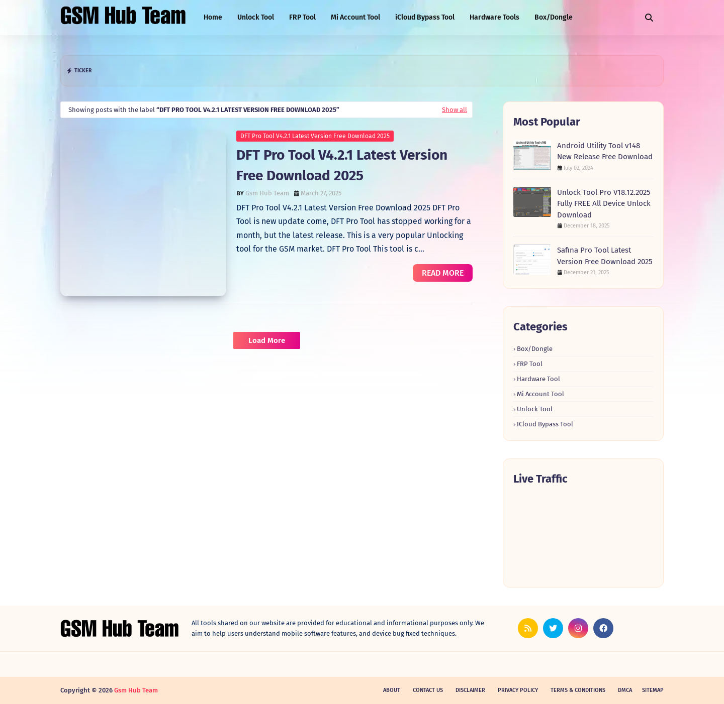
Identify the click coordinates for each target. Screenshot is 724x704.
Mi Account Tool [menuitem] (355, 17)
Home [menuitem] (213, 17)
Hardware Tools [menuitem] (494, 17)
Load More (266, 340)
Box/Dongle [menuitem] (553, 17)
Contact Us (428, 690)
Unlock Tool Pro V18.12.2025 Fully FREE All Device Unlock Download (604, 203)
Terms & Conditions (578, 690)
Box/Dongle (535, 349)
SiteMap (653, 690)
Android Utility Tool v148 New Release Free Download (605, 151)
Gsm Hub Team (267, 193)
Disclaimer (470, 690)
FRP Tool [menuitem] (302, 17)
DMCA (625, 690)
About (391, 690)
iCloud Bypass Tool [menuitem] (425, 17)
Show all (454, 109)
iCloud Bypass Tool (545, 424)
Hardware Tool (538, 379)
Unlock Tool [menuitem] (255, 17)
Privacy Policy (518, 690)
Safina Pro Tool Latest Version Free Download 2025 (605, 256)
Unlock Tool (535, 409)
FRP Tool (529, 364)
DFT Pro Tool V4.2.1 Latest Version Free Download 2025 (315, 136)
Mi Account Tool (540, 394)
